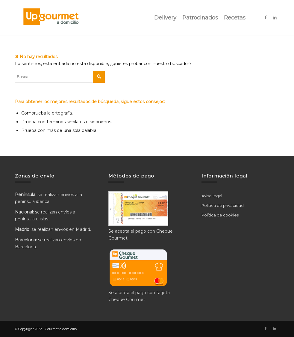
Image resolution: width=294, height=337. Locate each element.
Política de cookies (220, 215)
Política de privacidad (222, 205)
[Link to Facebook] (265, 17)
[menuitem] (165, 17)
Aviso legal (211, 195)
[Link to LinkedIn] (274, 17)
